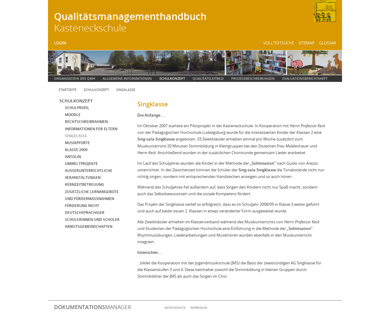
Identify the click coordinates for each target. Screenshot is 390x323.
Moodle (73, 114)
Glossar (327, 43)
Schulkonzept (172, 78)
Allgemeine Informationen (127, 78)
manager (92, 307)
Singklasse (125, 89)
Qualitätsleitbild (208, 78)
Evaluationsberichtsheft (305, 78)
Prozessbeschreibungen (253, 78)
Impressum (198, 307)
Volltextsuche (278, 43)
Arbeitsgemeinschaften (88, 226)
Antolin (73, 156)
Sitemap (307, 43)
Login (60, 43)
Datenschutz (175, 307)
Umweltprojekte (81, 163)
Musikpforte (77, 142)
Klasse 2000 (76, 149)
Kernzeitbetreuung (84, 184)
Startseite (67, 89)
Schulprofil (77, 107)
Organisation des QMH (74, 78)
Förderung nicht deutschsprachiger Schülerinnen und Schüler (92, 212)
